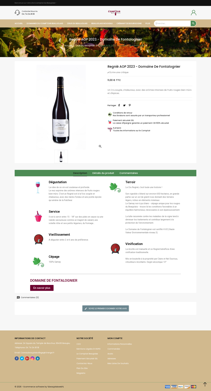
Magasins (81, 373)
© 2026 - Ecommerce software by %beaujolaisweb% (39, 386)
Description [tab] (80, 173)
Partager (119, 105)
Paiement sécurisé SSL (87, 358)
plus (147, 23)
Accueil (19, 23)
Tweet (124, 105)
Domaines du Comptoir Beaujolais (45, 23)
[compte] (193, 12)
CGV (79, 344)
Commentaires (128, 173)
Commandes (114, 349)
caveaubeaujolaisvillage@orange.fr (37, 352)
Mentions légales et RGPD (89, 349)
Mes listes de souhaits (118, 363)
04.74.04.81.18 (28, 14)
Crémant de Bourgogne (129, 23)
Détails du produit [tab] (103, 173)
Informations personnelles (120, 344)
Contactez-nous (84, 363)
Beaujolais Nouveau (102, 23)
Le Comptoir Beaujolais (87, 353)
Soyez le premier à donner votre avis (106, 308)
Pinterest (129, 105)
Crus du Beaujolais (77, 23)
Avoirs (110, 353)
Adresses (112, 358)
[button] (42, 288)
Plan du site (82, 368)
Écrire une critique (119, 72)
